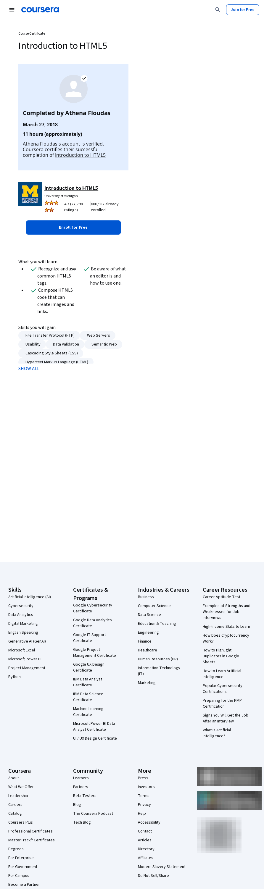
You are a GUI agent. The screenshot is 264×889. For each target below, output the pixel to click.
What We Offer (21, 787)
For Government (22, 867)
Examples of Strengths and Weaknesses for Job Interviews (226, 612)
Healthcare (147, 650)
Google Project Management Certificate (94, 653)
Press (143, 778)
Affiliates (145, 858)
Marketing (147, 683)
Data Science (149, 615)
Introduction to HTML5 (80, 155)
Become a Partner (24, 885)
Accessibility (149, 822)
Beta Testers (84, 796)
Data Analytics (20, 615)
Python (14, 677)
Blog (77, 805)
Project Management (26, 668)
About (13, 778)
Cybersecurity (20, 606)
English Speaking (23, 632)
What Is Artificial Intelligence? (217, 733)
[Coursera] (40, 9)
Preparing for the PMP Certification (222, 703)
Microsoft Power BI (24, 659)
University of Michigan (61, 196)
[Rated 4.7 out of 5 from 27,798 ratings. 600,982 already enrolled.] (92, 207)
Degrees (16, 849)
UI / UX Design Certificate (95, 738)
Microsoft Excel (21, 650)
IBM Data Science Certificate (88, 697)
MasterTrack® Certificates (31, 840)
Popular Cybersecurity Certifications (222, 689)
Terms (143, 796)
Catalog (15, 814)
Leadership (18, 796)
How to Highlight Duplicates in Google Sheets (221, 656)
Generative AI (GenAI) (27, 641)
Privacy (144, 805)
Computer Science (154, 606)
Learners (81, 778)
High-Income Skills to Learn (226, 627)
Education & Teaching (157, 624)
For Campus (18, 876)
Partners (80, 787)
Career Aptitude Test (221, 597)
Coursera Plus (20, 822)
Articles (145, 840)
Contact (145, 831)
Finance (145, 641)
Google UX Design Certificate (88, 667)
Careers (15, 805)
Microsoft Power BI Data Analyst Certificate (94, 727)
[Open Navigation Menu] (12, 10)
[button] (73, 227)
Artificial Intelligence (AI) (29, 597)
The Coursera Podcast (93, 814)
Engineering (148, 632)
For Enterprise (21, 858)
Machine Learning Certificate (88, 712)
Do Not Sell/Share (153, 876)
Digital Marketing (23, 624)
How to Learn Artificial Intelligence (222, 674)
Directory (146, 849)
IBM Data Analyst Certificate (87, 682)
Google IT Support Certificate (89, 638)
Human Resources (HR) (158, 659)
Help (142, 814)
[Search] (218, 10)
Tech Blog (82, 822)
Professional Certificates (30, 831)
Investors (146, 787)
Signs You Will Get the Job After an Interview (225, 718)
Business (146, 597)
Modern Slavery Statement (162, 867)
